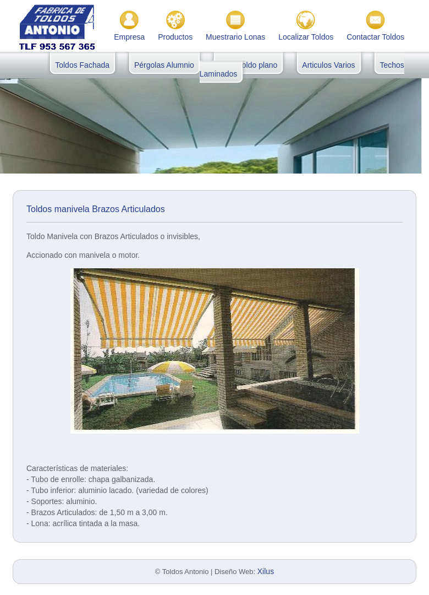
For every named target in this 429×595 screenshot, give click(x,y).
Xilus (265, 571)
